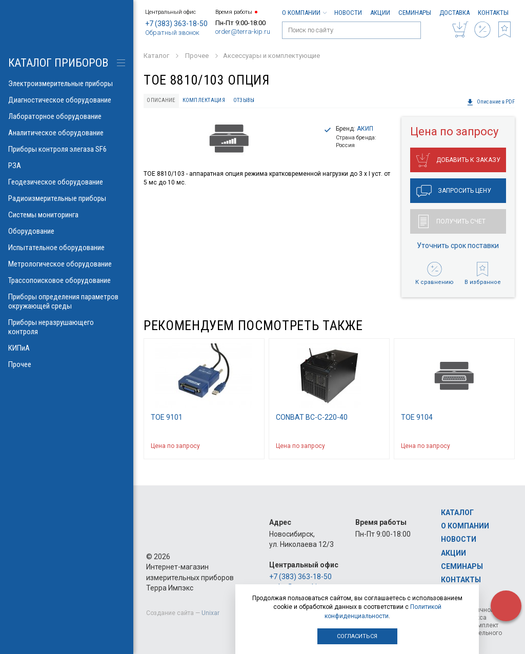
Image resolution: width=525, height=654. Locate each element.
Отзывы (244, 100)
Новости (348, 12)
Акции (380, 12)
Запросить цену (453, 191)
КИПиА (66, 348)
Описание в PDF (491, 102)
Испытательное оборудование (66, 247)
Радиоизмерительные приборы (66, 198)
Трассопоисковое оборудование (66, 280)
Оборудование (66, 231)
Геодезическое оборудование (66, 182)
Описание (161, 100)
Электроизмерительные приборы (66, 83)
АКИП (365, 128)
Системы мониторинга (66, 214)
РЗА (66, 165)
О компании (304, 12)
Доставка (454, 12)
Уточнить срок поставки (458, 245)
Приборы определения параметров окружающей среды (66, 301)
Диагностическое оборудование (66, 100)
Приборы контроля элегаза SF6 (66, 149)
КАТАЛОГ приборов (58, 62)
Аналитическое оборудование (66, 132)
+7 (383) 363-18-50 (176, 23)
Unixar (210, 613)
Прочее (66, 364)
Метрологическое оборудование (66, 264)
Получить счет (452, 221)
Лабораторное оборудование (66, 116)
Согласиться (357, 636)
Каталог (457, 512)
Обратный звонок (172, 32)
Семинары (414, 12)
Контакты (493, 12)
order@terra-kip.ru (242, 31)
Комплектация (204, 100)
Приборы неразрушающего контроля (66, 327)
